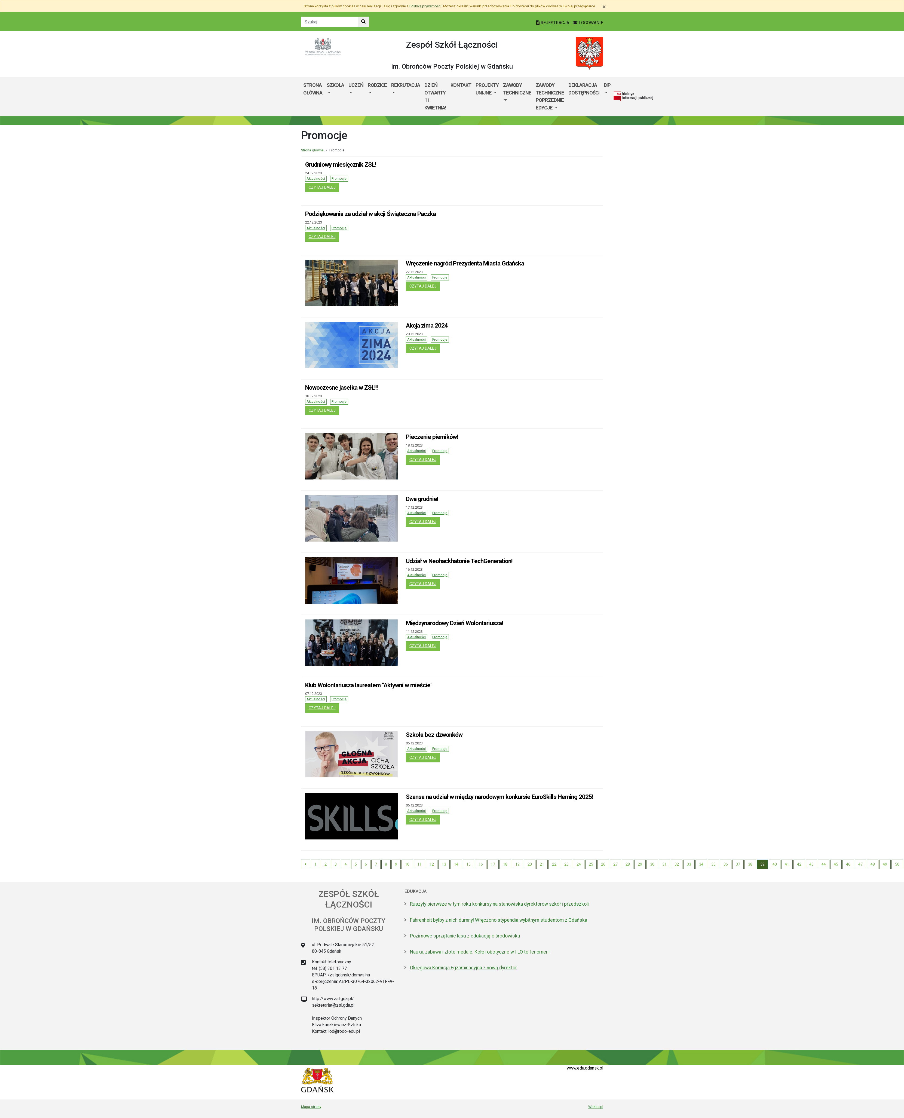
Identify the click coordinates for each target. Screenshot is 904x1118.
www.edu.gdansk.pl (585, 1068)
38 (750, 864)
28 (628, 864)
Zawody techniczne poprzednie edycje (550, 96)
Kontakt (461, 85)
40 (775, 864)
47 (860, 864)
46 (848, 864)
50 (897, 864)
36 (726, 864)
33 (689, 864)
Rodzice (377, 85)
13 (444, 864)
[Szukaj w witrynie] (363, 22)
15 (468, 864)
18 (505, 864)
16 (481, 864)
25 (591, 864)
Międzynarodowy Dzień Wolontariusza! (454, 623)
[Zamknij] (604, 7)
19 (517, 864)
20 (530, 864)
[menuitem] (335, 96)
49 (885, 864)
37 (738, 864)
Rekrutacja (405, 85)
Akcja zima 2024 (427, 325)
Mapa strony (311, 1106)
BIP (607, 85)
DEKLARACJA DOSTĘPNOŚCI (583, 89)
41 (787, 864)
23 (566, 864)
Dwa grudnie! (422, 498)
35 (713, 864)
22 (554, 864)
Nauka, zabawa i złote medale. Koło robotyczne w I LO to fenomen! (480, 952)
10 (407, 864)
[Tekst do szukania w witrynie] (329, 22)
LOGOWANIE (587, 22)
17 (493, 864)
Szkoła (335, 85)
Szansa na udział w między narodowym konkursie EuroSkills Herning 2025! (499, 796)
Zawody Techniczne (517, 89)
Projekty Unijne (487, 89)
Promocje (339, 178)
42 (799, 864)
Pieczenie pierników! (432, 436)
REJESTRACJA (553, 22)
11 (419, 864)
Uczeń (355, 85)
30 (652, 864)
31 (664, 864)
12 (432, 864)
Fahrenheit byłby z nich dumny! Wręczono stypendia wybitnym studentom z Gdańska (498, 920)
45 (836, 864)
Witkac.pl (595, 1106)
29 (640, 864)
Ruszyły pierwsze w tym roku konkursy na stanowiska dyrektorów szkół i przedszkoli (499, 904)
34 (701, 864)
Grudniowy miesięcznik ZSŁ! (340, 164)
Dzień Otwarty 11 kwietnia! (435, 96)
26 (603, 864)
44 (824, 864)
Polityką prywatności (425, 6)
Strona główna (312, 89)
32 (677, 864)
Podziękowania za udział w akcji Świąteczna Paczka (370, 213)
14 (456, 864)
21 (542, 864)
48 (873, 864)
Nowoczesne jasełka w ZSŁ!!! (341, 387)
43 (811, 864)
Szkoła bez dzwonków (434, 734)
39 (762, 864)
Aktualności (316, 178)
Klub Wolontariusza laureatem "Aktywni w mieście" (368, 685)
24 (579, 864)
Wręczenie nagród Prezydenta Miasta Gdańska (465, 263)
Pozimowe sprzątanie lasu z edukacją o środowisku (465, 936)
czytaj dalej (324, 187)
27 (615, 864)
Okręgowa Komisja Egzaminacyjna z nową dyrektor (463, 967)
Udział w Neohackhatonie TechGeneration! (459, 560)
